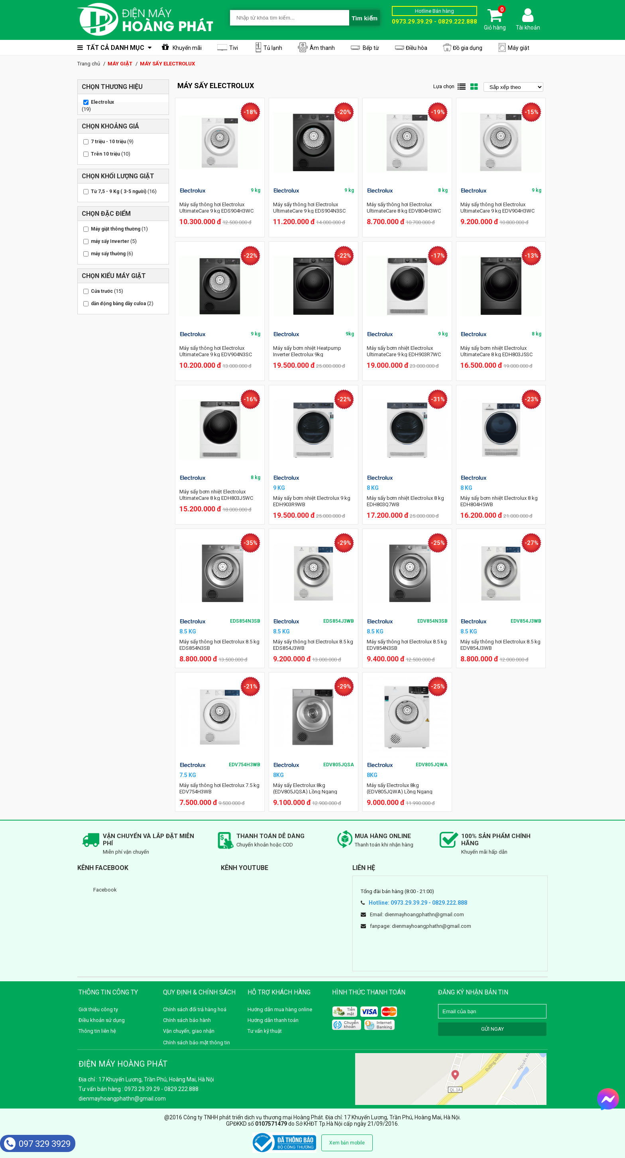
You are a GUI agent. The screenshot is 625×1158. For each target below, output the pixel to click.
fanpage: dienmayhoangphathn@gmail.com (420, 926)
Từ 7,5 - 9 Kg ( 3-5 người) (118, 191)
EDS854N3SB (245, 621)
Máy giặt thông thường (115, 229)
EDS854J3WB (338, 621)
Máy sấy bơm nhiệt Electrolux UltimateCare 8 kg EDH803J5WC (216, 495)
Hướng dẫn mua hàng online (280, 1009)
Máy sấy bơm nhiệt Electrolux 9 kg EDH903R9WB (311, 501)
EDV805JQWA (432, 764)
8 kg (443, 190)
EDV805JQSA (338, 764)
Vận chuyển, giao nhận (188, 1031)
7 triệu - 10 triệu (108, 141)
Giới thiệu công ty (98, 1009)
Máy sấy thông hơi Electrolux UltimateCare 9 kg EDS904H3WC (216, 207)
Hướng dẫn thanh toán (273, 1020)
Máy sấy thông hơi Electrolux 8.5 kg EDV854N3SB (407, 645)
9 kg (255, 190)
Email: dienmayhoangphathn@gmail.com (417, 914)
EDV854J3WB (526, 621)
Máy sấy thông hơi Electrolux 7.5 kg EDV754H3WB (219, 788)
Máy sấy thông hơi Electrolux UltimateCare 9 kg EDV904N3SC (215, 351)
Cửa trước (102, 291)
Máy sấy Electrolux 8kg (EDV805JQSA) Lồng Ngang (305, 788)
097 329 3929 (37, 1144)
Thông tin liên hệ (97, 1031)
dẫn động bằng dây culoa (118, 303)
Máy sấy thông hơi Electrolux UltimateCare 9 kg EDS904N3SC (309, 207)
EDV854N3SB (432, 621)
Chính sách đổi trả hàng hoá (194, 1009)
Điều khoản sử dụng (102, 1020)
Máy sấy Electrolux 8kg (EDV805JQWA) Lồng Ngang (399, 788)
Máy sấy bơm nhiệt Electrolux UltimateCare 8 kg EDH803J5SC (496, 351)
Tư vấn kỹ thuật (265, 1031)
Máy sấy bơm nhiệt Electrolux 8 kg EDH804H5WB (499, 501)
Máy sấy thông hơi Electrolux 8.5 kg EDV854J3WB (500, 645)
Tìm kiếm (364, 18)
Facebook (105, 890)
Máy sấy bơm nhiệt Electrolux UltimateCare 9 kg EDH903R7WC (404, 351)
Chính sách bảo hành (187, 1020)
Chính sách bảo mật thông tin (196, 1043)
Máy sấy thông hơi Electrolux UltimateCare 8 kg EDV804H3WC (404, 207)
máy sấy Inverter (110, 241)
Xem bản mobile (347, 1143)
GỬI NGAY (492, 1029)
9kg (350, 334)
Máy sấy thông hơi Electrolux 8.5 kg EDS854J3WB (313, 645)
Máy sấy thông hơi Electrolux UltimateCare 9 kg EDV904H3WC (497, 207)
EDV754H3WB (244, 764)
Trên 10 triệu (105, 154)
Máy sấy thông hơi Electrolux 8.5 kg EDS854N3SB (219, 645)
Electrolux (102, 102)
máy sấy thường (108, 253)
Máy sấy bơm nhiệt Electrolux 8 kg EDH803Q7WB (405, 501)
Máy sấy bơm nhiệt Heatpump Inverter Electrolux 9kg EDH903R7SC (307, 354)
